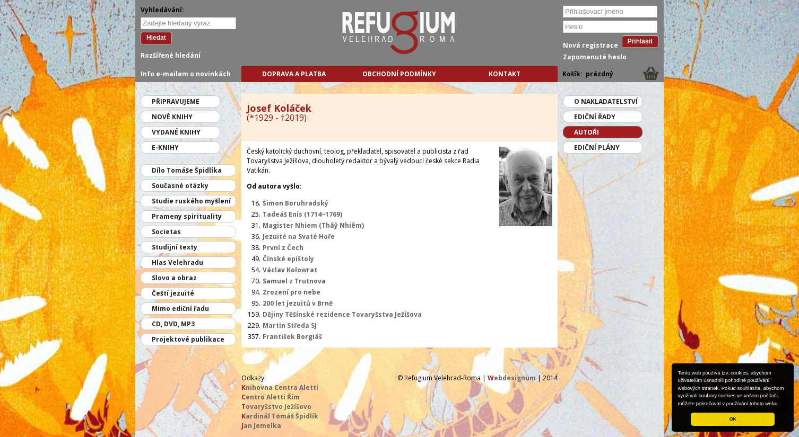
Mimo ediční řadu (180, 308)
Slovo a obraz (174, 277)
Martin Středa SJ (290, 325)
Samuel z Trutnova (294, 281)
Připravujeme (175, 101)
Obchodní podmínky (399, 73)
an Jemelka (261, 425)
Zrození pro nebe (291, 292)
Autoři (586, 132)
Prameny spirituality (187, 216)
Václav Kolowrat (290, 269)
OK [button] (732, 419)
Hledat (156, 37)
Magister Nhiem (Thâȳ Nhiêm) (313, 225)
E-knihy (165, 147)
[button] (781, 404)
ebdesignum (512, 377)
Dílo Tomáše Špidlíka (187, 170)
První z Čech (283, 247)
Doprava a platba (294, 73)
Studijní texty (174, 247)
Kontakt (504, 73)
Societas (166, 231)
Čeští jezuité (173, 293)
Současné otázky (180, 185)
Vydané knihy (176, 132)
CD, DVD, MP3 (173, 323)
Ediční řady (594, 116)
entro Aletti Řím (270, 397)
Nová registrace (590, 45)
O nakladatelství (606, 101)
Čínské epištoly (288, 258)
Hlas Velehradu (177, 262)
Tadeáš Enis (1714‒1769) (302, 214)
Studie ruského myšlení (191, 201)
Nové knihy (172, 116)
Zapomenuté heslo (595, 56)
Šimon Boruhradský (295, 203)
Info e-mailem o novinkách (186, 73)
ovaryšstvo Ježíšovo (276, 406)
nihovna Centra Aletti (279, 387)
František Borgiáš (292, 336)
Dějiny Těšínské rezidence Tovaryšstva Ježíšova (342, 314)
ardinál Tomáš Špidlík (279, 416)
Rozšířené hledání (171, 55)
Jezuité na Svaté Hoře (299, 236)
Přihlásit (640, 41)
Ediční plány (597, 147)
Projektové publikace (188, 339)
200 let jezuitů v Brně (298, 303)
